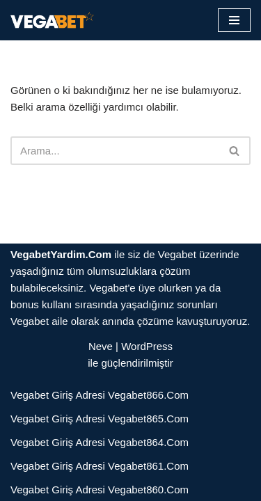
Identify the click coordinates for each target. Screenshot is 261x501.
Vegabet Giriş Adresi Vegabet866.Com (99, 395)
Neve (100, 346)
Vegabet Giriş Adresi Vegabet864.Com (99, 442)
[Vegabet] (52, 20)
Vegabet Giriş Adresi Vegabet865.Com (99, 418)
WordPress (147, 346)
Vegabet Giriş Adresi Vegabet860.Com (99, 489)
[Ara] (114, 150)
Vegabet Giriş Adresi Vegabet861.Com (99, 466)
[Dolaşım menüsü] (234, 20)
